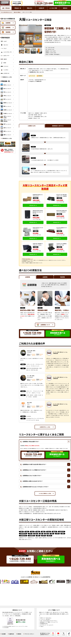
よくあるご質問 (53, 8)
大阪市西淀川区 (23, 535)
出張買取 (6, 23)
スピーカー (4, 45)
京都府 (38, 535)
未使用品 (35, 198)
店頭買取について (43, 325)
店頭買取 (6, 27)
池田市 (63, 533)
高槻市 (43, 531)
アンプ (3, 48)
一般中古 (59, 198)
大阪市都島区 (31, 535)
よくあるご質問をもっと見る (45, 493)
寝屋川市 (54, 531)
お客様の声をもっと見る (45, 427)
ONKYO (4, 59)
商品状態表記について (29, 258)
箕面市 (46, 533)
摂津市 (35, 533)
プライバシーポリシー (29, 631)
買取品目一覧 (17, 8)
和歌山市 (49, 535)
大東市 (57, 533)
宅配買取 (6, 32)
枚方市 (32, 531)
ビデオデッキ (5, 73)
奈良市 (43, 535)
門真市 (52, 533)
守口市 (30, 533)
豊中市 (27, 531)
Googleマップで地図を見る (35, 81)
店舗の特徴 (48, 25)
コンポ (3, 41)
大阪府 (21, 531)
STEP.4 (33, 168)
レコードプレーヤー (6, 52)
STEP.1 (33, 135)
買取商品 (23, 364)
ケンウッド (4, 66)
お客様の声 (41, 8)
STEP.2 (33, 146)
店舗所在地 (11, 631)
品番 (23, 368)
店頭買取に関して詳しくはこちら (37, 72)
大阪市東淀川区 (23, 533)
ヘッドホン (4, 70)
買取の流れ (29, 8)
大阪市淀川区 (61, 531)
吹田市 (37, 531)
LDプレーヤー (5, 55)
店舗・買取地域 (6, 8)
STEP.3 (33, 158)
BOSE (3, 63)
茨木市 (48, 531)
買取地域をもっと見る (7, 138)
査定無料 (22, 551)
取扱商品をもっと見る (7, 77)
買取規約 (19, 631)
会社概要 (4, 631)
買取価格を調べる (33, 205)
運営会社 (65, 8)
